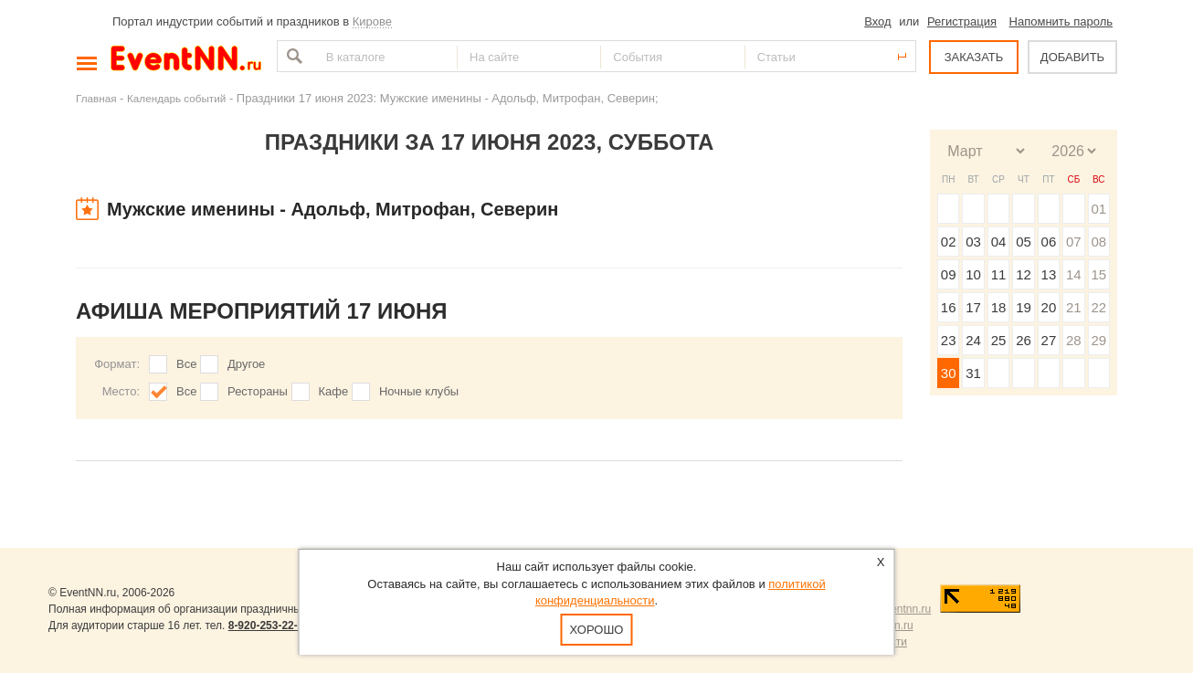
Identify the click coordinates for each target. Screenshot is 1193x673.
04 (999, 241)
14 (1074, 274)
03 (973, 241)
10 (973, 274)
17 (973, 307)
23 (948, 340)
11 (999, 274)
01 (1098, 208)
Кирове (372, 21)
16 (948, 307)
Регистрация (962, 21)
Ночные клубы (419, 391)
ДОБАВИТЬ (1072, 57)
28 (1074, 340)
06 (1049, 241)
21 (1074, 307)
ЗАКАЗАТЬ (974, 57)
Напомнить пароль (1061, 21)
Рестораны (257, 391)
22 (1098, 307)
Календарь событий (176, 98)
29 (1098, 340)
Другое (246, 364)
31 (973, 373)
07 (1074, 241)
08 (1098, 241)
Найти (292, 56)
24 (973, 340)
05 (1023, 241)
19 (1023, 307)
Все (186, 364)
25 (999, 340)
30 (948, 373)
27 (1049, 340)
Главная (96, 98)
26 (1023, 340)
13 (1049, 274)
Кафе (334, 391)
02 (948, 241)
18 (999, 307)
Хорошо (597, 629)
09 (948, 274)
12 (1023, 274)
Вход (877, 21)
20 (1049, 307)
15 (1098, 274)
